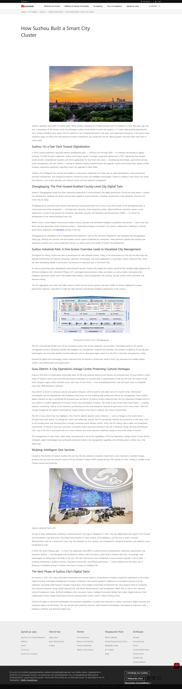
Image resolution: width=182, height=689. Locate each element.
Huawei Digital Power (141, 650)
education (60, 230)
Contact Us (25, 650)
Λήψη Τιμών (53, 637)
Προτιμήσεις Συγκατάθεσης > (138, 683)
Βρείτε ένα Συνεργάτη (85, 641)
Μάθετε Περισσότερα (85, 650)
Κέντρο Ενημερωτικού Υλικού (116, 641)
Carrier (135, 645)
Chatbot (52, 645)
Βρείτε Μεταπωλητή (56, 641)
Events (23, 645)
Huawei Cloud (138, 654)
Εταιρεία (136, 637)
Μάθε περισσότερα (29, 680)
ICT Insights (33, 12)
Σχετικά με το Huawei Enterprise (33, 637)
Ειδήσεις (24, 641)
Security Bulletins (139, 662)
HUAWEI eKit (138, 658)
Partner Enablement (84, 645)
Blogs (107, 654)
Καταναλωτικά (138, 641)
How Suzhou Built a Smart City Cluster (79, 12)
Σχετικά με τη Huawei (29, 654)
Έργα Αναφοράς (111, 637)
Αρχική (23, 12)
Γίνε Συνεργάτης (83, 637)
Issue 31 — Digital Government (51, 12)
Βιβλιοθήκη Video (111, 645)
